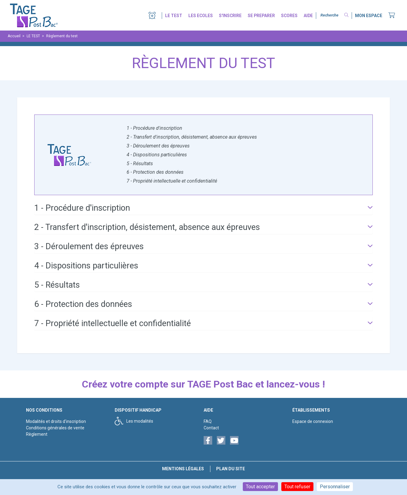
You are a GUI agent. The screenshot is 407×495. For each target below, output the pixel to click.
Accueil (14, 36)
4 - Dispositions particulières (157, 155)
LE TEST (173, 15)
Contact (211, 427)
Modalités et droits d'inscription (56, 421)
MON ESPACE (368, 15)
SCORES (289, 15)
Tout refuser (297, 487)
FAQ (208, 421)
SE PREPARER (261, 15)
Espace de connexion (312, 421)
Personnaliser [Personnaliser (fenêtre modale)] (335, 487)
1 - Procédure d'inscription (154, 128)
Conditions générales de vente (55, 427)
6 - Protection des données (155, 172)
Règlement (36, 434)
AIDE (308, 15)
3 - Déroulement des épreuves (158, 146)
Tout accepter (260, 487)
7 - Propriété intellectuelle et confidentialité (172, 181)
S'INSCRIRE (230, 15)
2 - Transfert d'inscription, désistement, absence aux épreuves (192, 137)
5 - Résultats (140, 163)
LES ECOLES (200, 15)
